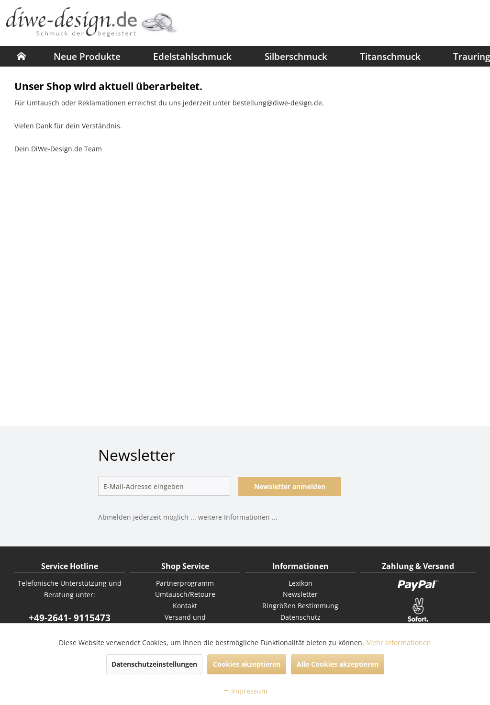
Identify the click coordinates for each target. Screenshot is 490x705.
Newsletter (300, 594)
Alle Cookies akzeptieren (338, 664)
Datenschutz (300, 617)
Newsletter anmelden (289, 486)
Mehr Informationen (398, 642)
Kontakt (185, 605)
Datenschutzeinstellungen (154, 664)
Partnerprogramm (185, 583)
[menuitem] (21, 56)
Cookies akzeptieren (246, 664)
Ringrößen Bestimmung (300, 605)
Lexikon (300, 583)
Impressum (245, 690)
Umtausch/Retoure (185, 594)
